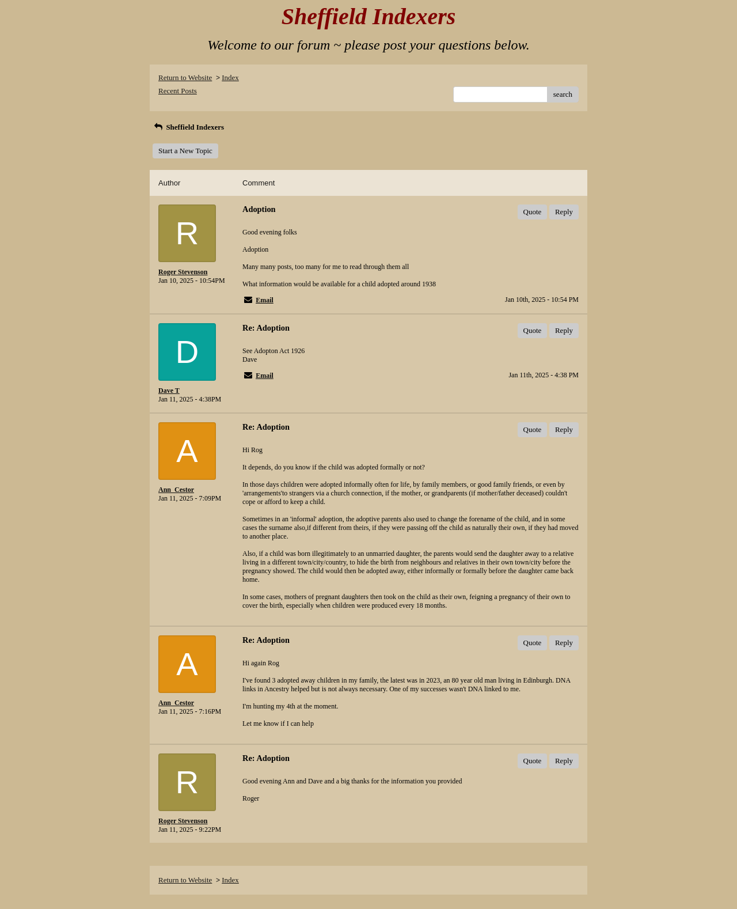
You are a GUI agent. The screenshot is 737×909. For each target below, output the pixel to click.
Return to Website (185, 77)
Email (264, 300)
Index (230, 77)
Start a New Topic (185, 150)
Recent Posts (177, 90)
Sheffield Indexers (188, 127)
